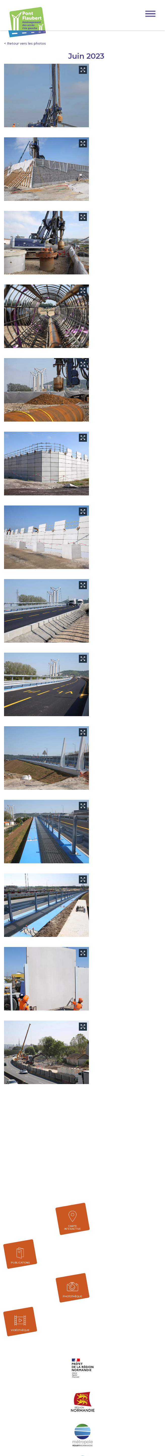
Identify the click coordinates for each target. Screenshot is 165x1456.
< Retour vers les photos (25, 43)
